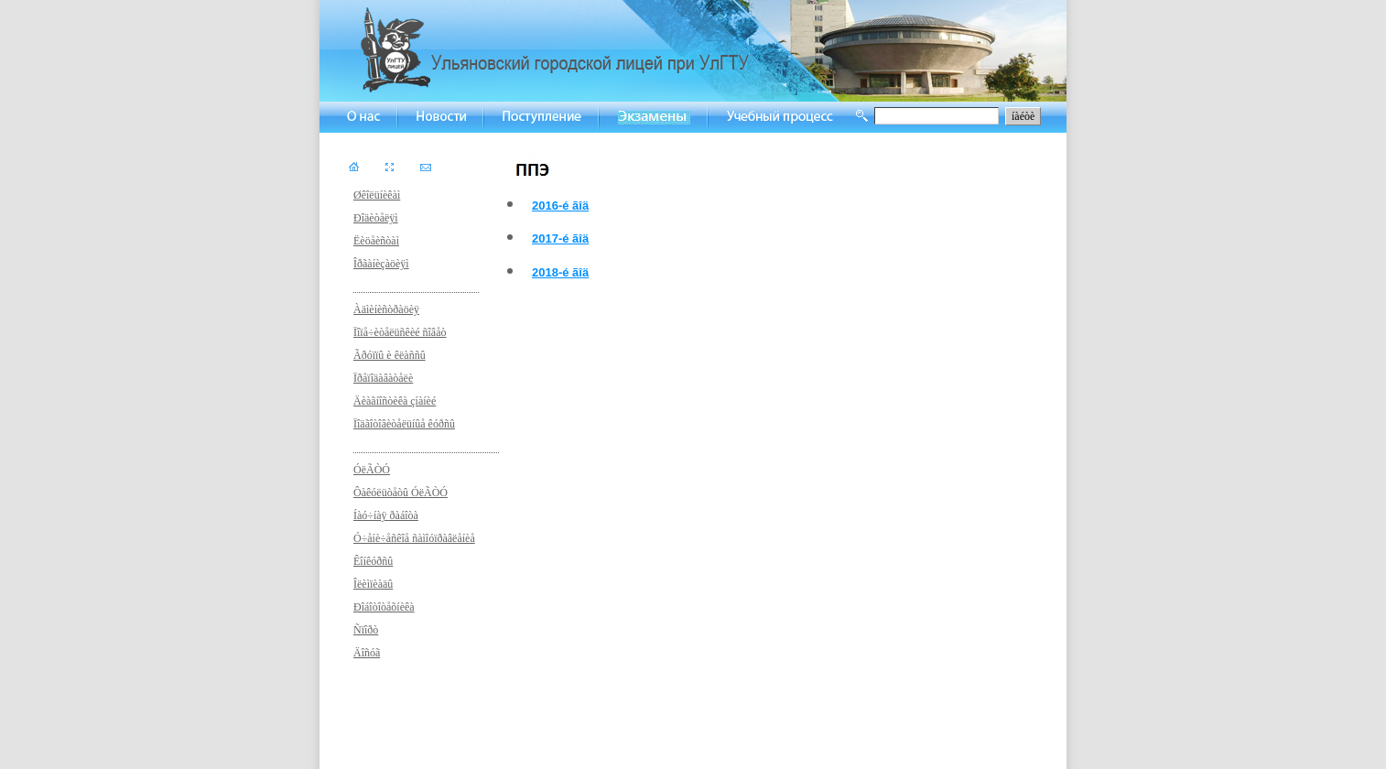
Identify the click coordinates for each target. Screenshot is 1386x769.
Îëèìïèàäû (373, 584)
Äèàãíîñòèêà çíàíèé (394, 401)
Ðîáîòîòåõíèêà (384, 607)
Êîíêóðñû (373, 561)
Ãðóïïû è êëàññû (389, 355)
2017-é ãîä (560, 238)
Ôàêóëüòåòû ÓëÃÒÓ (400, 492)
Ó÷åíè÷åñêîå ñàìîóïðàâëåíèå (414, 538)
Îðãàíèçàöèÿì (381, 263)
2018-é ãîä (560, 272)
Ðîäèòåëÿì (375, 217)
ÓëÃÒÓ (371, 469)
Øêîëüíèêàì (376, 195)
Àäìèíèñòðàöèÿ (386, 309)
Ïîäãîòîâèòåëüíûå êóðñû (404, 423)
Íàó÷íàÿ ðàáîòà (385, 515)
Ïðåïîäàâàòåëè (383, 378)
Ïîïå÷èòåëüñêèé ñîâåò (400, 332)
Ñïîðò (365, 629)
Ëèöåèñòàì (376, 240)
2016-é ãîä (560, 205)
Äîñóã (366, 652)
